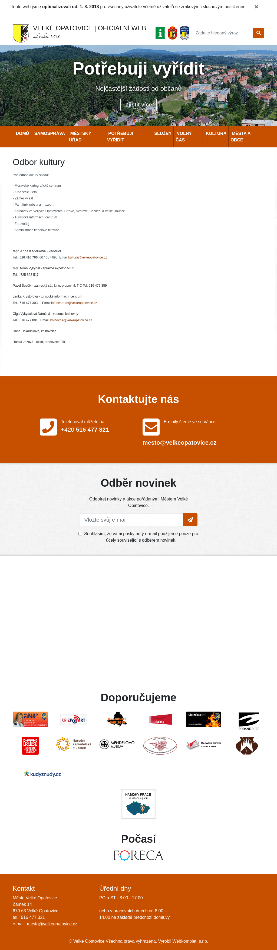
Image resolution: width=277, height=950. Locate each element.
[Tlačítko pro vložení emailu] (190, 519)
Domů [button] (22, 133)
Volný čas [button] (184, 136)
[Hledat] (222, 33)
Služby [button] (162, 133)
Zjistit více (138, 105)
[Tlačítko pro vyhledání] (258, 33)
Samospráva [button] (49, 133)
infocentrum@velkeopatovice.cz (74, 303)
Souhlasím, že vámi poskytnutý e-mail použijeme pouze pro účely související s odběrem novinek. (141, 536)
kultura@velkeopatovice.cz (87, 257)
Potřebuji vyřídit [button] (120, 136)
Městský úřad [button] (80, 136)
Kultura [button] (216, 133)
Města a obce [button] (240, 136)
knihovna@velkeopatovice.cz (71, 320)
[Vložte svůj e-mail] (131, 519)
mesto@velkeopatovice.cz (52, 924)
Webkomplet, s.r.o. (190, 941)
